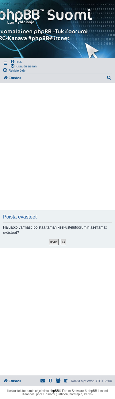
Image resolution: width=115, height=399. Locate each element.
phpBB (54, 391)
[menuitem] (16, 61)
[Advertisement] (57, 146)
